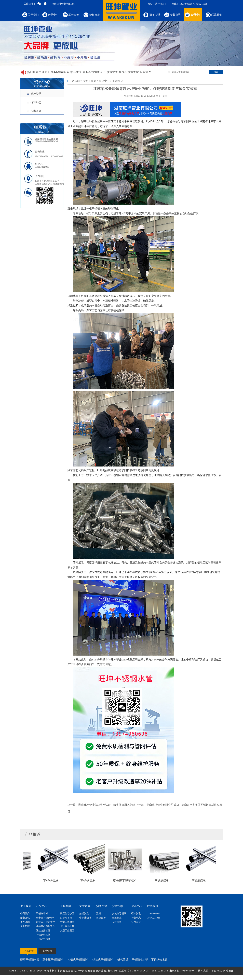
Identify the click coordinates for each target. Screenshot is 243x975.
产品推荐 (32, 834)
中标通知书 (85, 917)
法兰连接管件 (43, 930)
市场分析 (101, 917)
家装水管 (76, 72)
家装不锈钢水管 (93, 72)
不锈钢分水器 (43, 935)
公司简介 (25, 913)
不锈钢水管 (111, 72)
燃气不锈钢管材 (129, 72)
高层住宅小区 (67, 913)
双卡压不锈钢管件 (45, 917)
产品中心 (50, 14)
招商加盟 (151, 14)
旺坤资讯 (34, 93)
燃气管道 (122, 959)
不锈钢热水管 (159, 959)
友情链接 (47, 951)
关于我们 (30, 14)
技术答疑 (34, 110)
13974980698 (153, 913)
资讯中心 (192, 14)
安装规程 (117, 922)
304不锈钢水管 (60, 72)
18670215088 (153, 917)
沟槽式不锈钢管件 (45, 926)
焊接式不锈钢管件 (45, 922)
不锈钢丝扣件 (43, 939)
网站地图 (228, 970)
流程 (98, 913)
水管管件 (145, 72)
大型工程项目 (67, 922)
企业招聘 (25, 926)
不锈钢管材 (42, 913)
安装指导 (172, 14)
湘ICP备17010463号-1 (183, 970)
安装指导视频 (119, 913)
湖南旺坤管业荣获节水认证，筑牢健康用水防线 (106, 804)
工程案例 (70, 14)
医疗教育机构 (67, 926)
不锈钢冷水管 (140, 959)
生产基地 (25, 922)
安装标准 (117, 917)
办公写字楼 (66, 917)
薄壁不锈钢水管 (29, 959)
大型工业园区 (67, 930)
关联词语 (29, 951)
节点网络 (216, 970)
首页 (150, 4)
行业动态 (34, 102)
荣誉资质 (91, 14)
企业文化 (25, 917)
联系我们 (213, 14)
